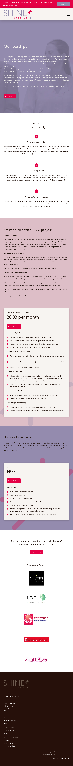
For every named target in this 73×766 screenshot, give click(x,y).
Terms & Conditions (10, 746)
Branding (55, 758)
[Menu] (68, 15)
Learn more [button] (13, 5)
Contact (6, 740)
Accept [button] (63, 4)
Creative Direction (64, 758)
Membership (8, 718)
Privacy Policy (8, 743)
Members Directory (10, 720)
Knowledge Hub (9, 730)
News (5, 733)
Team (5, 723)
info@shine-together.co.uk (12, 696)
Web (50, 758)
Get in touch (36, 552)
